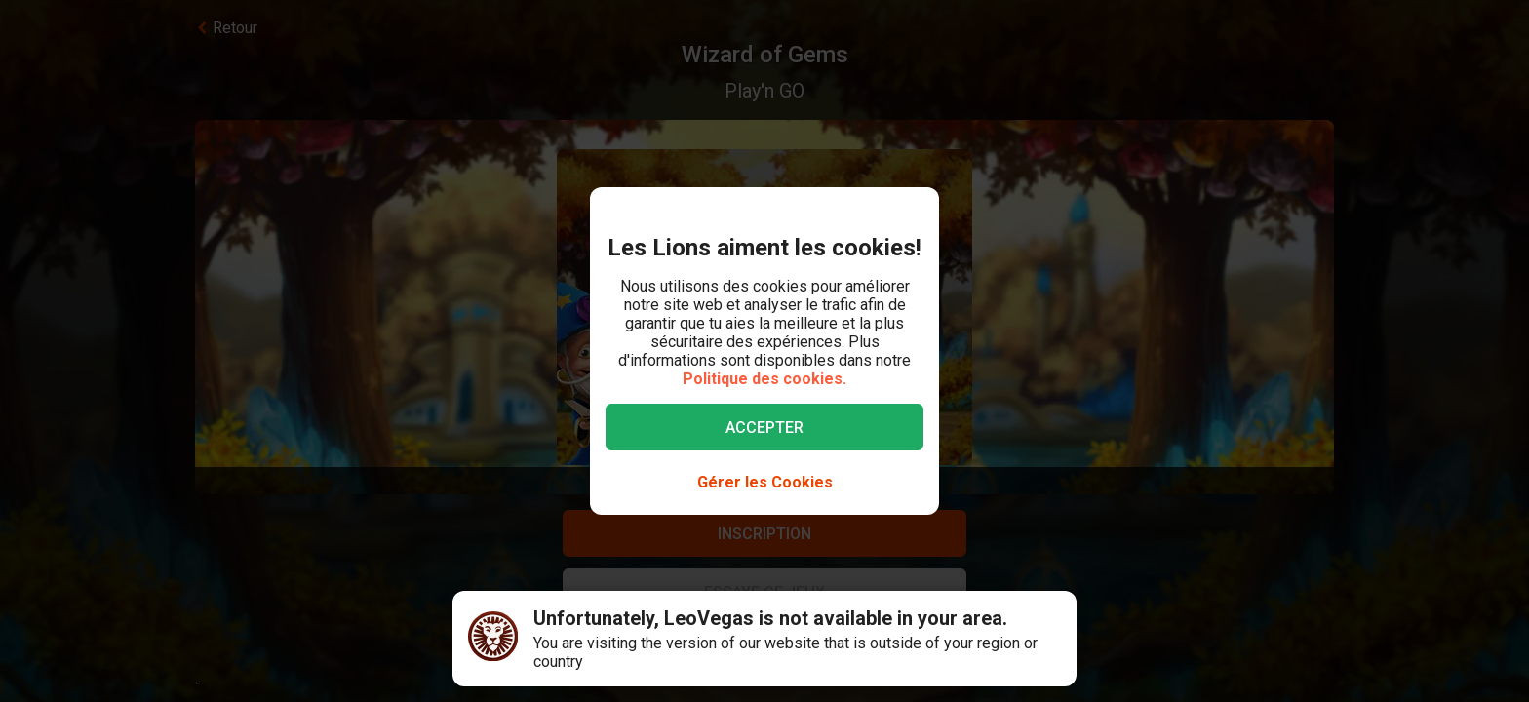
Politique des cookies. (764, 379)
